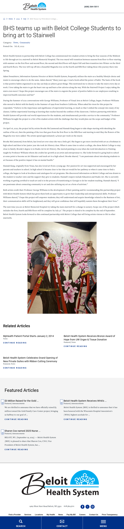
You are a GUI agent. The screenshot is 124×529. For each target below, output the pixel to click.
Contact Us (93, 514)
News (11, 19)
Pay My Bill (71, 514)
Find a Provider (15, 514)
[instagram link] (93, 507)
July (24, 19)
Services (27, 514)
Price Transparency (109, 514)
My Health (51, 514)
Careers (82, 514)
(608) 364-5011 (91, 6)
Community (25, 42)
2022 (18, 19)
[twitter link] (87, 507)
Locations (39, 514)
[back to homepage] (4, 19)
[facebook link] (83, 507)
